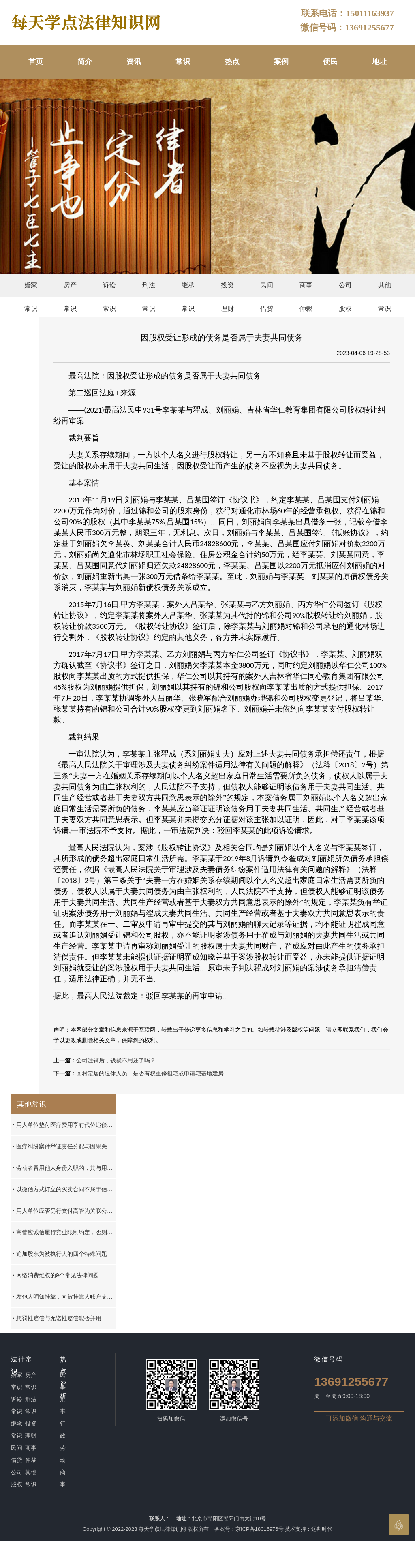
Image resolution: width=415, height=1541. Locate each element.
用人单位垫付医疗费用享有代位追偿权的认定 (64, 1125)
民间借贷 (266, 289)
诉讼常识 (109, 289)
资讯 (133, 62)
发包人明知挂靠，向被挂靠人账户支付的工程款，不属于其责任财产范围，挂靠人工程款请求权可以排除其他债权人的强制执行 (64, 1296)
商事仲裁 (305, 289)
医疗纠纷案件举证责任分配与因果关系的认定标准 (64, 1146)
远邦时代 (321, 1529)
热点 (232, 62)
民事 (63, 1381)
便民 (330, 62)
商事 (63, 1478)
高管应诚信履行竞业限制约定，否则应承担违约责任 (64, 1232)
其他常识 (384, 289)
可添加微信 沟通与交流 (359, 1418)
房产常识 (70, 289)
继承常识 (188, 289)
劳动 (63, 1454)
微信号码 (328, 1359)
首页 (35, 62)
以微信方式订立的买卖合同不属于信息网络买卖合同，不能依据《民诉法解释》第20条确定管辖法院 (64, 1189)
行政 (63, 1429)
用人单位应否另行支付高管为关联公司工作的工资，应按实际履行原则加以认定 (64, 1211)
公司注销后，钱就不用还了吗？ (116, 1060)
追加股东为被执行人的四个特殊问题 (60, 1253)
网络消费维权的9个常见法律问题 (56, 1275)
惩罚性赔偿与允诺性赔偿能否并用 (57, 1318)
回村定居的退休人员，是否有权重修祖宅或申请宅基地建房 (150, 1073)
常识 (182, 62)
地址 (379, 62)
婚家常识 (30, 289)
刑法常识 (148, 289)
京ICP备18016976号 (259, 1529)
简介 (84, 62)
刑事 (63, 1405)
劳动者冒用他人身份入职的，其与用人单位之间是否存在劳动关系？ (64, 1168)
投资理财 (227, 289)
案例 (281, 62)
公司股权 (345, 289)
